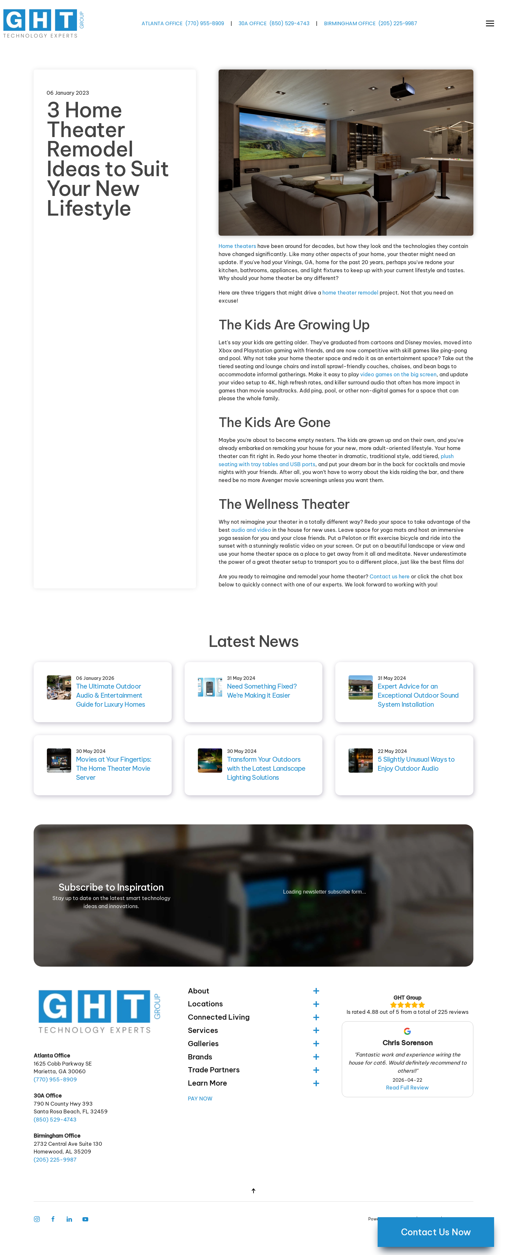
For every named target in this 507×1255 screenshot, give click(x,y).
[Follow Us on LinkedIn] (69, 1218)
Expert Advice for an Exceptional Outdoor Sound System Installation (418, 695)
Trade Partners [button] (253, 1069)
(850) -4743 (289, 23)
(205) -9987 (397, 23)
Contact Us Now (436, 1232)
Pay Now (200, 1098)
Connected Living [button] (253, 1017)
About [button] (253, 990)
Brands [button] (253, 1056)
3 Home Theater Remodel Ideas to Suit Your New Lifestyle (108, 159)
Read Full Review (407, 1087)
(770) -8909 (204, 23)
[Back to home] (44, 23)
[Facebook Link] (53, 1218)
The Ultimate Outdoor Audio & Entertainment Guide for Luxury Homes (110, 695)
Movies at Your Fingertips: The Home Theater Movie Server (113, 768)
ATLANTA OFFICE (162, 23)
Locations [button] (253, 1003)
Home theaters (237, 246)
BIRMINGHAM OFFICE (350, 23)
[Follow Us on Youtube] (85, 1218)
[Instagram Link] (37, 1218)
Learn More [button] (253, 1083)
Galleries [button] (253, 1043)
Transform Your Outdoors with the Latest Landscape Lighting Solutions (266, 768)
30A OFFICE (253, 23)
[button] (490, 23)
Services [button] (253, 1030)
